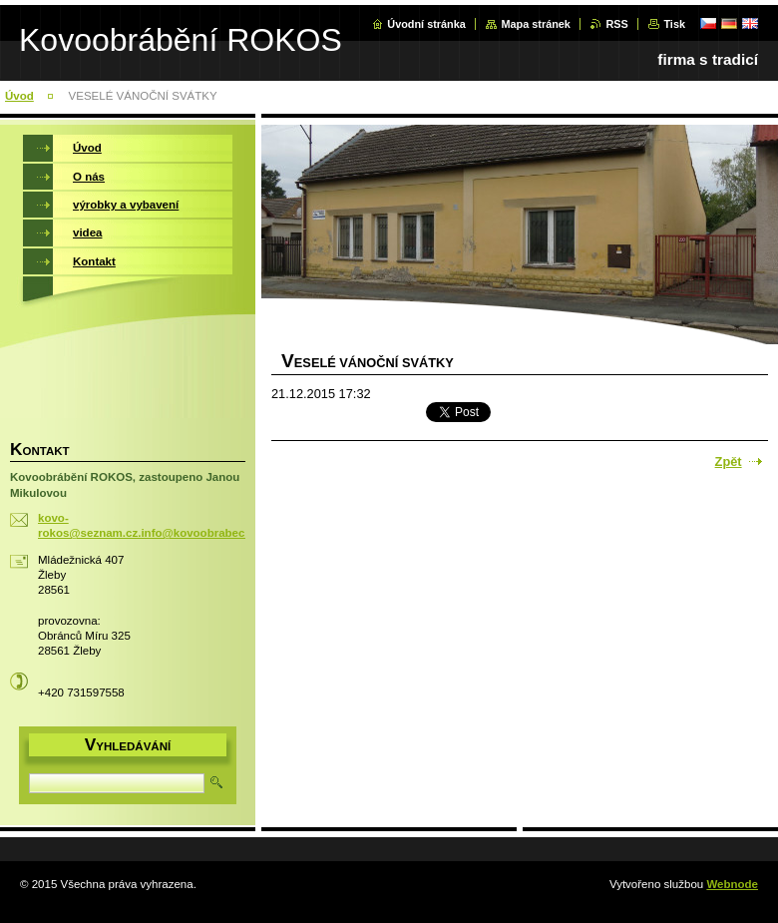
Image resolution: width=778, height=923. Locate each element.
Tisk (674, 24)
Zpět (728, 461)
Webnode (732, 884)
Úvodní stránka (426, 24)
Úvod (19, 96)
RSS (616, 24)
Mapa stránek (536, 24)
